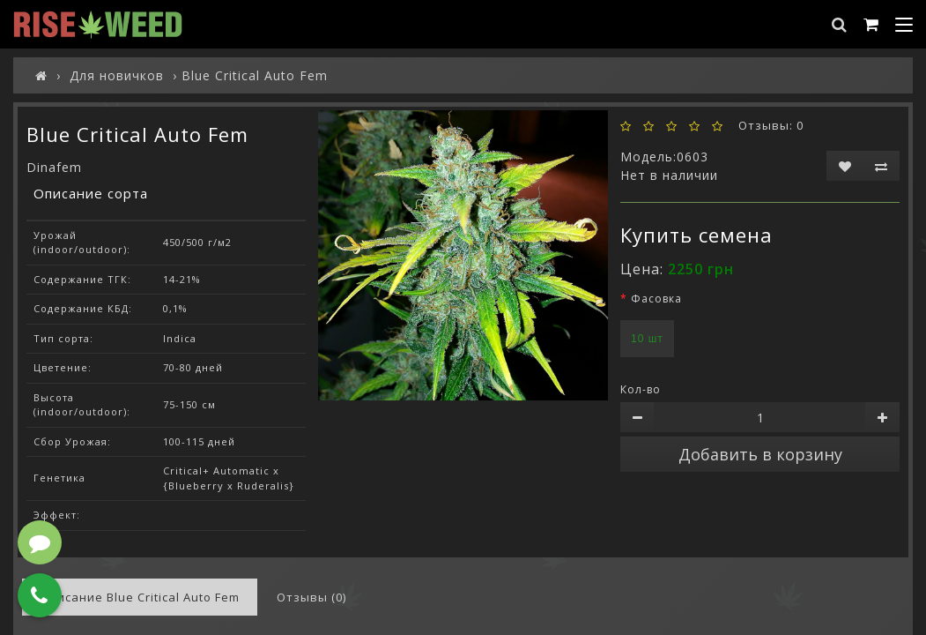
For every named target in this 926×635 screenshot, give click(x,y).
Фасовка (656, 298)
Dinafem (54, 167)
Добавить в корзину (760, 454)
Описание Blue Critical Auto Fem (140, 597)
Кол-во (640, 389)
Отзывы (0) (311, 597)
